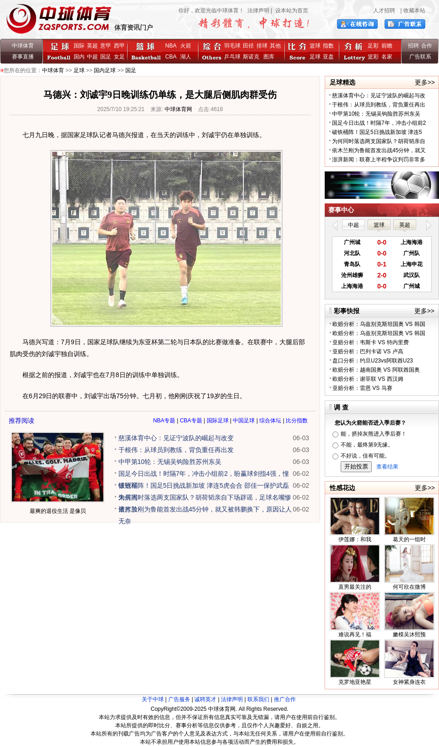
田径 (248, 46)
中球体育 (23, 46)
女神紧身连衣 (409, 682)
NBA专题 (164, 420)
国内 (79, 56)
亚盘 (328, 56)
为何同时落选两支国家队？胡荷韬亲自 (378, 141)
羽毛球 (232, 46)
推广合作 (285, 699)
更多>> (425, 82)
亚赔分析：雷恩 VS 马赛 (362, 388)
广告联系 (420, 56)
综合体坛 (270, 420)
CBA (172, 56)
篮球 (315, 46)
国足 (105, 56)
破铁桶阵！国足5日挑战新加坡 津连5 (377, 132)
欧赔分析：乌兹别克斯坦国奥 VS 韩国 (378, 324)
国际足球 (218, 420)
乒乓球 (232, 56)
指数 (328, 46)
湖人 (185, 56)
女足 (119, 56)
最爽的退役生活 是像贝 (58, 511)
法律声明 (258, 10)
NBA (170, 46)
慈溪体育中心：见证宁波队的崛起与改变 (176, 438)
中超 (92, 56)
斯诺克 (252, 56)
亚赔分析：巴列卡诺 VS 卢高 (367, 351)
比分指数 (297, 420)
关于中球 (153, 699)
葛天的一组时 (409, 539)
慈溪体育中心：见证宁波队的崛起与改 (378, 95)
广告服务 (179, 699)
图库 (268, 56)
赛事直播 (23, 56)
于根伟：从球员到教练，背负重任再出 (378, 104)
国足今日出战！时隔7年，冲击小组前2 (379, 123)
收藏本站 (414, 10)
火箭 (185, 46)
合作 (426, 46)
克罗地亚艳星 (354, 682)
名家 (386, 56)
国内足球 (105, 70)
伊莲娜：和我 (354, 539)
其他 (275, 46)
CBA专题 (191, 420)
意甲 (105, 46)
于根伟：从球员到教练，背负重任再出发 (176, 449)
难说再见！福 (354, 634)
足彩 (373, 46)
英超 (92, 46)
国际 (79, 46)
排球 (262, 46)
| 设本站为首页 (288, 10)
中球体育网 (178, 109)
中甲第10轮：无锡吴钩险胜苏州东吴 (170, 461)
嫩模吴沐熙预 (409, 634)
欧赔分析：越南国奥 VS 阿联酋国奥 (376, 370)
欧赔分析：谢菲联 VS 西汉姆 (367, 379)
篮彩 (373, 56)
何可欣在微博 (409, 587)
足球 (315, 56)
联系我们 (258, 699)
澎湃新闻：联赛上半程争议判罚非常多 (378, 159)
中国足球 (244, 420)
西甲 (119, 46)
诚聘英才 (205, 699)
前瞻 (386, 46)
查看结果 (387, 467)
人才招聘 (384, 10)
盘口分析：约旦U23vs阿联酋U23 (372, 360)
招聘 (413, 46)
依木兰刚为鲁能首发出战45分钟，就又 (379, 150)
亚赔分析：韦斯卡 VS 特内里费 (370, 342)
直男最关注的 (354, 587)
